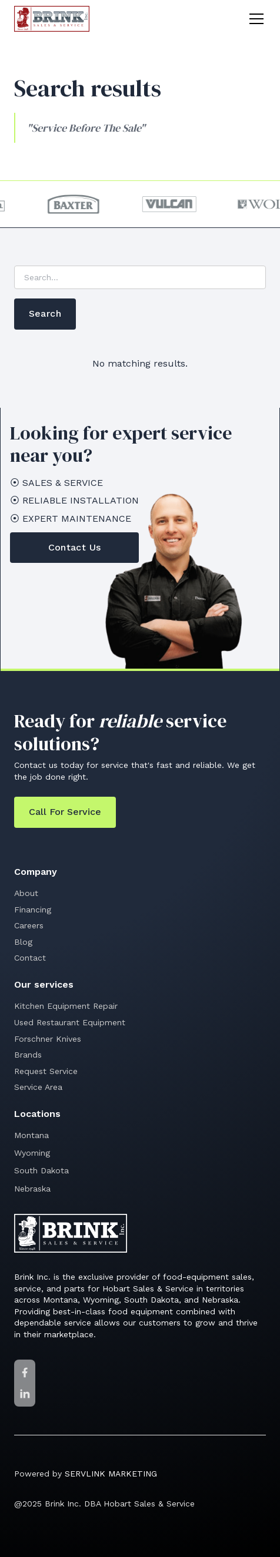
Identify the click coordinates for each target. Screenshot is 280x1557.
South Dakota (41, 1170)
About (26, 893)
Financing (32, 909)
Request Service (46, 1071)
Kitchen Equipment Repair (66, 1006)
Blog (23, 942)
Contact (30, 957)
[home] (51, 19)
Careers (29, 925)
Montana (31, 1135)
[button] (254, 19)
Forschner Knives (47, 1038)
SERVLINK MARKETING (111, 1473)
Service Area (38, 1087)
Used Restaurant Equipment (69, 1022)
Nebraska (32, 1188)
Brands (28, 1054)
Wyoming (32, 1152)
